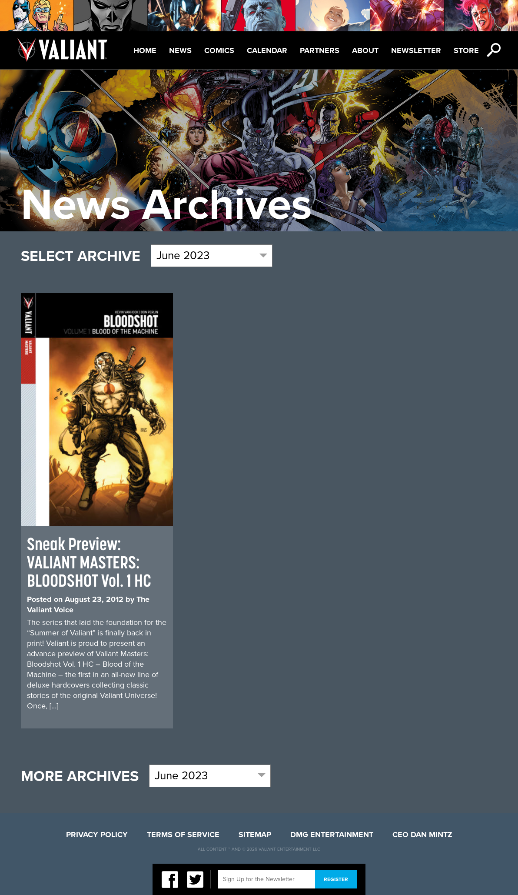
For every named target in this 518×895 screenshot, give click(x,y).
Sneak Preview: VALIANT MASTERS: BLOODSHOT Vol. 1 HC (89, 562)
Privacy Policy (97, 834)
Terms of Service (183, 834)
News (180, 50)
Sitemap (255, 834)
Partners (319, 50)
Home (144, 50)
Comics (219, 50)
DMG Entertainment (331, 834)
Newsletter (416, 50)
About (365, 50)
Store (466, 50)
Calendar (267, 50)
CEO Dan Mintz (422, 834)
